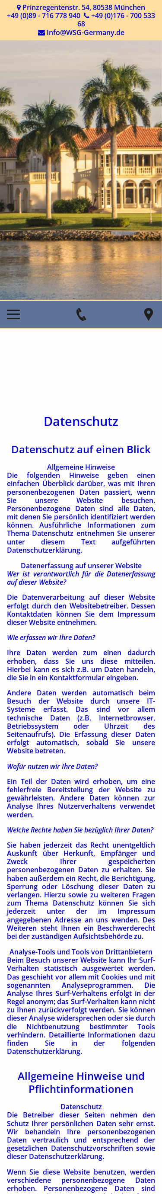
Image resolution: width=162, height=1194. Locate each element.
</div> (81, 761)
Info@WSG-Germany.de (85, 32)
